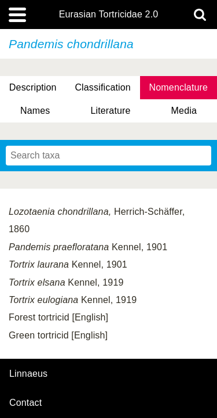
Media (184, 111)
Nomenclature (178, 87)
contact (25, 403)
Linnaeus (28, 374)
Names (35, 111)
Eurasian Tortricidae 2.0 (109, 14)
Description (33, 87)
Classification (103, 87)
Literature (110, 111)
